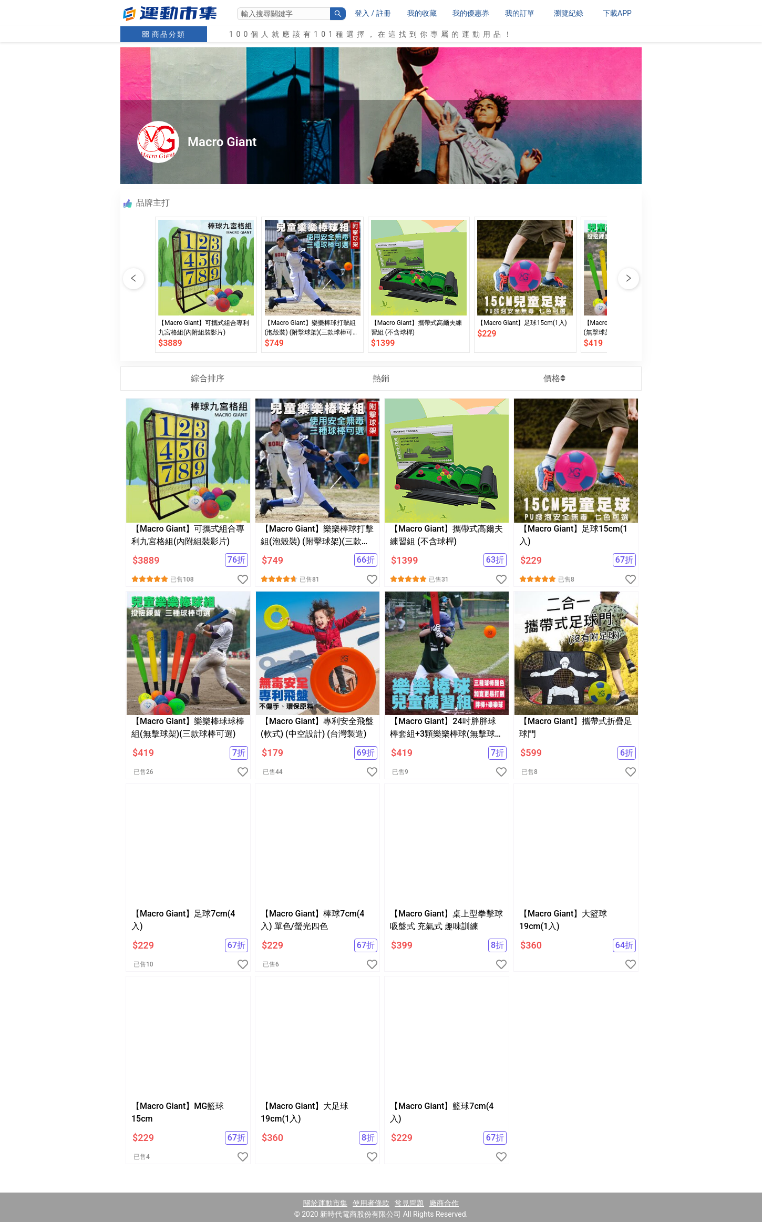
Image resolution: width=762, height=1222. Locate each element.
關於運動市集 (325, 1203)
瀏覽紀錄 (568, 13)
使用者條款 (371, 1203)
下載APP (617, 13)
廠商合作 (444, 1203)
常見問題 (409, 1203)
